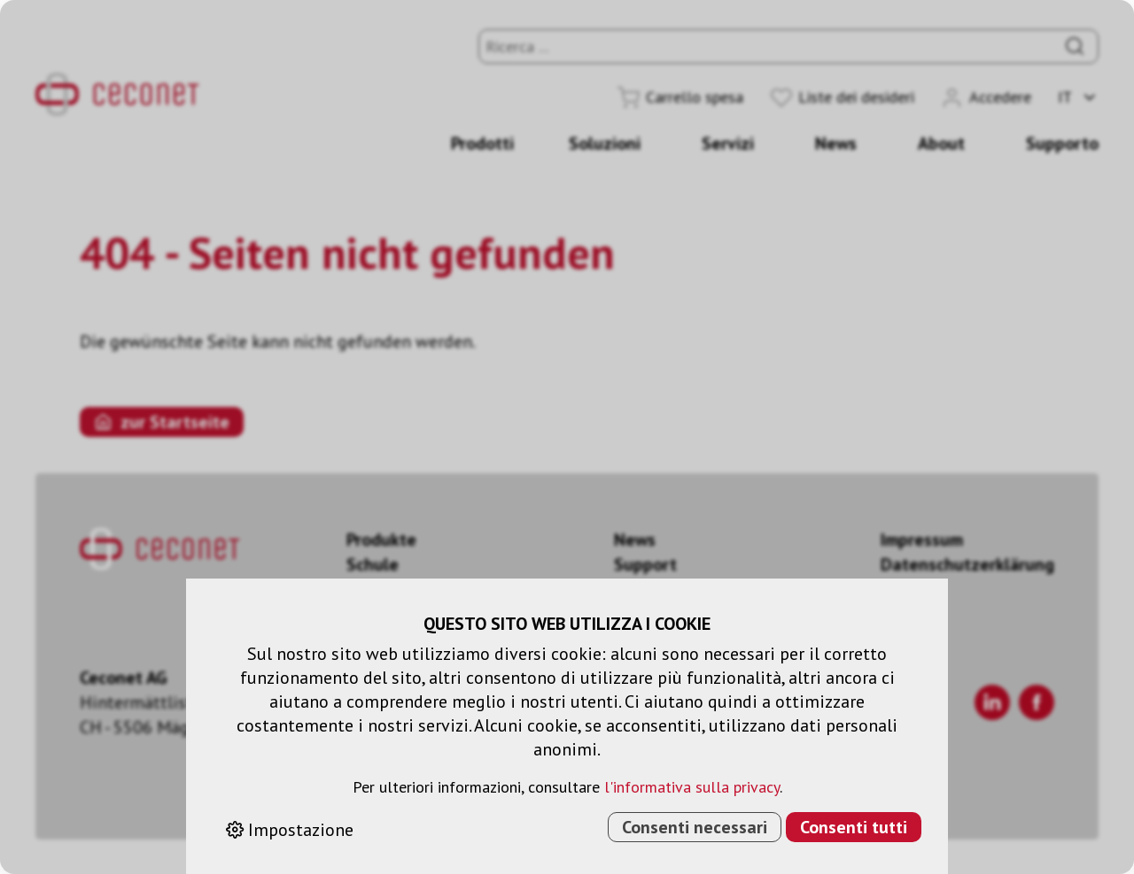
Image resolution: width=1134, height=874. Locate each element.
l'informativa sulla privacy (692, 787)
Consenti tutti (853, 827)
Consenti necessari (694, 827)
